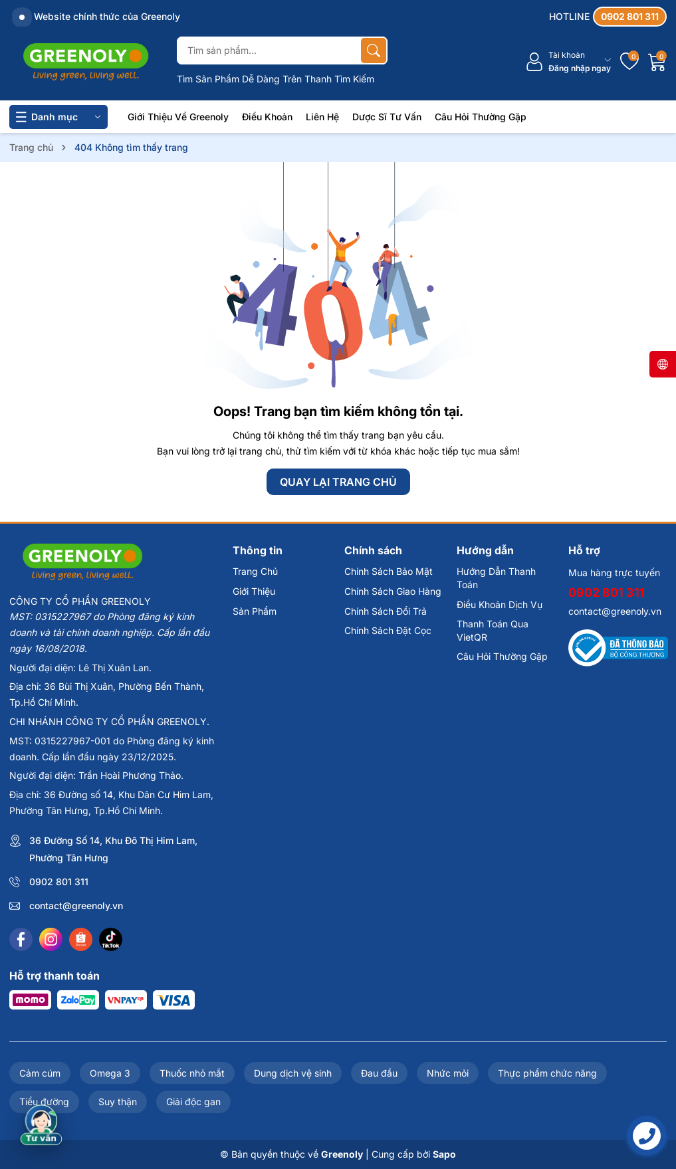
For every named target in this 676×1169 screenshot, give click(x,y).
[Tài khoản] (568, 62)
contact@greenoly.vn (76, 905)
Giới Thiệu (254, 591)
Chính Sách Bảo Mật (388, 571)
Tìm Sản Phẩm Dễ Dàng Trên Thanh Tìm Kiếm (275, 78)
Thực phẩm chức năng (547, 1073)
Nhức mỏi (448, 1073)
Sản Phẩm (255, 611)
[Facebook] (21, 939)
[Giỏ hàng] (657, 62)
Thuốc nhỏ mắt (192, 1073)
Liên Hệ (322, 116)
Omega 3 (110, 1073)
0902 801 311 (58, 881)
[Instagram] (50, 939)
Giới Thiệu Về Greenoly (178, 116)
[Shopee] (80, 939)
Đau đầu (379, 1073)
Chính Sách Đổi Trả (385, 611)
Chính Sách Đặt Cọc (387, 630)
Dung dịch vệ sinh (293, 1073)
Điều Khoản (267, 116)
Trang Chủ (255, 571)
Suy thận (117, 1101)
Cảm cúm (39, 1073)
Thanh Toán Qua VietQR (492, 630)
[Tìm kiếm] (373, 50)
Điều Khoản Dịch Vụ (499, 604)
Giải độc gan (193, 1101)
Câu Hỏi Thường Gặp (480, 116)
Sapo (444, 1154)
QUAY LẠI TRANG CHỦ (338, 481)
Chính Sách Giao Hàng (392, 591)
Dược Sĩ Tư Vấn (386, 116)
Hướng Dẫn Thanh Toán (496, 578)
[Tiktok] (110, 939)
